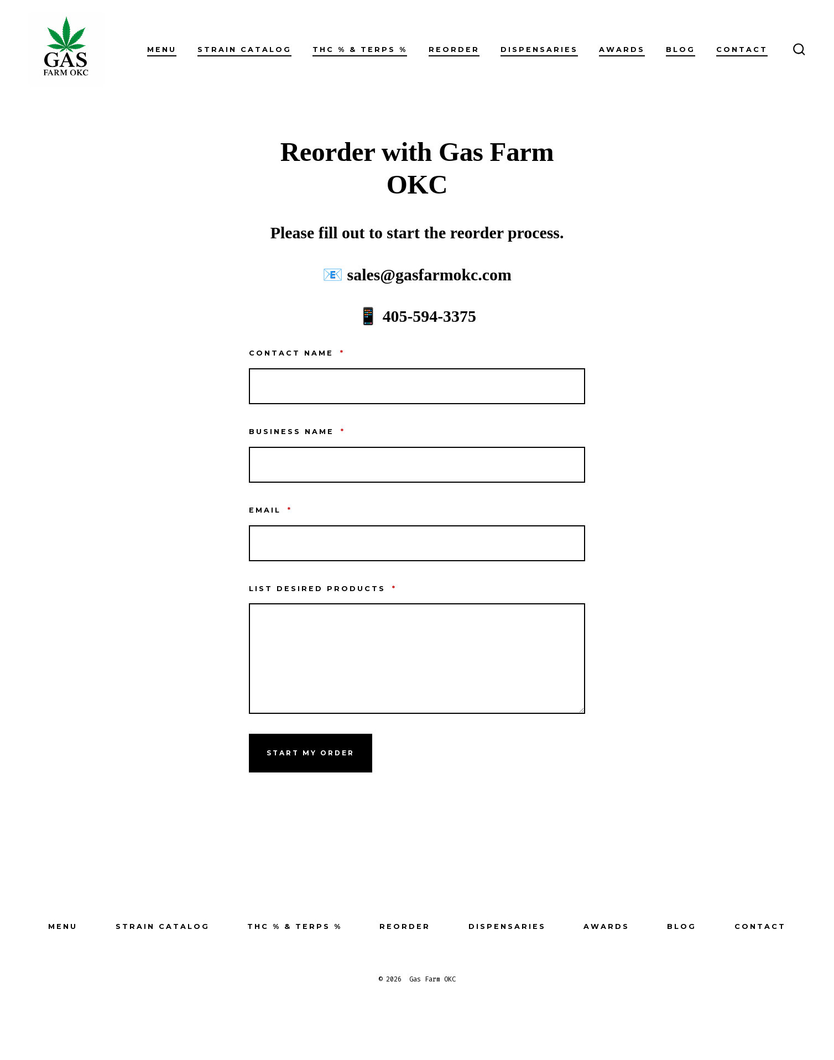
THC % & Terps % (359, 49)
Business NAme (297, 431)
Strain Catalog (244, 49)
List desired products (323, 588)
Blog (680, 49)
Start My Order (311, 753)
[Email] (417, 543)
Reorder (454, 49)
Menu (161, 49)
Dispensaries (539, 49)
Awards (622, 49)
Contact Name (297, 353)
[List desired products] (417, 658)
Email (270, 510)
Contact (742, 49)
